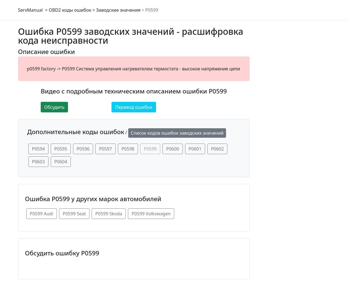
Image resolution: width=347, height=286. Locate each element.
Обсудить (54, 107)
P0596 (83, 149)
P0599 (151, 10)
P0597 (105, 149)
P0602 (217, 149)
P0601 (195, 149)
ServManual (30, 10)
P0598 (128, 149)
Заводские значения (118, 10)
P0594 (38, 149)
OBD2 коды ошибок (70, 10)
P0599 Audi (42, 214)
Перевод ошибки (133, 107)
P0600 (172, 149)
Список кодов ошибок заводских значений (177, 133)
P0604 (60, 162)
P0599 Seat (74, 214)
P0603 (38, 162)
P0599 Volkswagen (151, 214)
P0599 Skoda (108, 214)
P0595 (60, 149)
